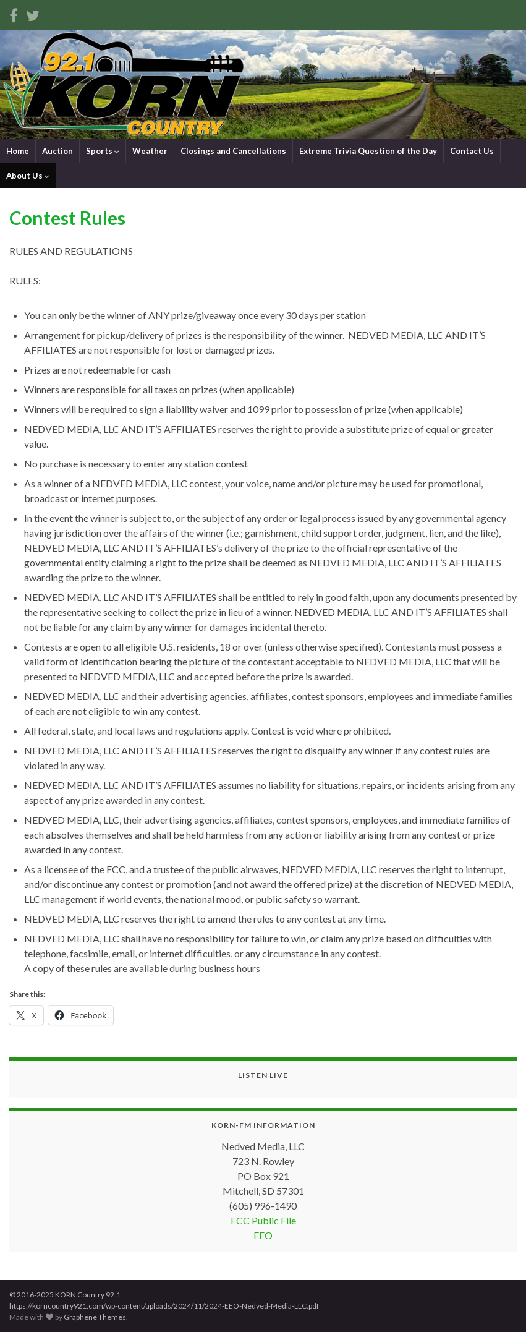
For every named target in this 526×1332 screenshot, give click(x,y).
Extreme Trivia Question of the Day (368, 151)
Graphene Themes (95, 1316)
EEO (263, 1235)
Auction (57, 151)
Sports (102, 151)
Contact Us (472, 151)
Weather (150, 151)
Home (17, 151)
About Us (27, 176)
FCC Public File (263, 1220)
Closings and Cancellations (233, 151)
